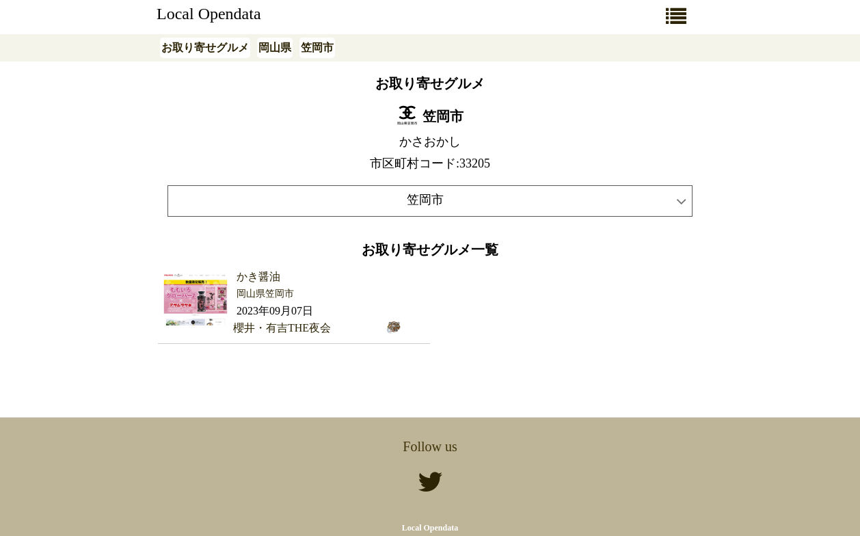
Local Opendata (209, 14)
